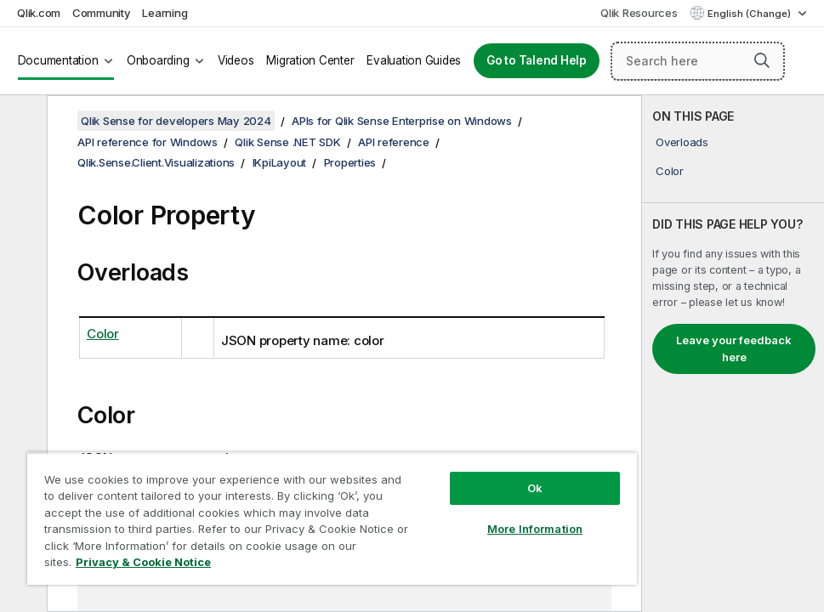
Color (670, 171)
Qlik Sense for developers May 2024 (176, 121)
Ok (535, 488)
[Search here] (697, 61)
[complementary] (733, 353)
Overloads (682, 142)
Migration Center (310, 60)
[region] (332, 518)
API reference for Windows (147, 142)
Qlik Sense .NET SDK (287, 142)
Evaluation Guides (414, 60)
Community (101, 13)
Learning (164, 13)
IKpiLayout (280, 162)
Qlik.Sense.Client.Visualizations (156, 162)
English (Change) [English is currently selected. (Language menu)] (750, 14)
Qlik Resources (639, 13)
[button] (762, 60)
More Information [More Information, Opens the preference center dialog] (534, 529)
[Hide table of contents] (21, 121)
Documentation (58, 60)
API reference (393, 142)
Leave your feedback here (734, 348)
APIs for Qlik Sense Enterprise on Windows (402, 121)
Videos (236, 60)
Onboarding (158, 60)
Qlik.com (38, 13)
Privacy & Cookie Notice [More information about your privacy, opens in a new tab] (143, 562)
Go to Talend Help (536, 60)
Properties (350, 162)
